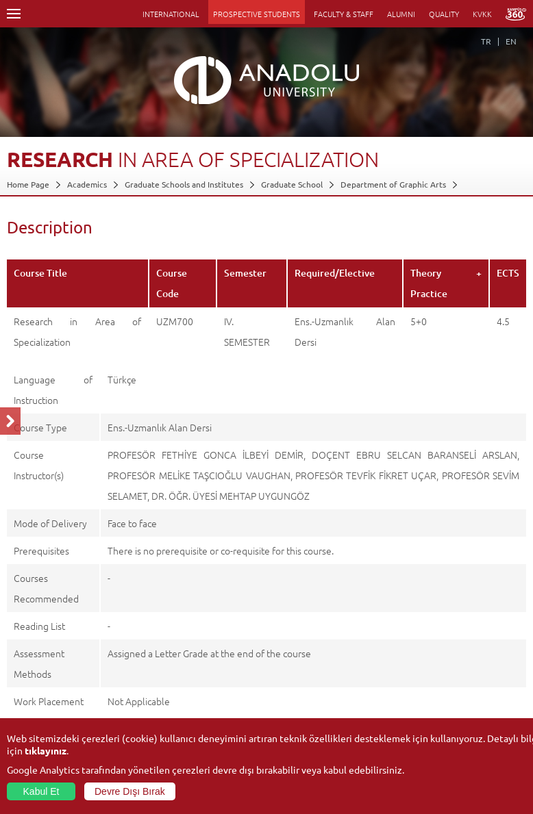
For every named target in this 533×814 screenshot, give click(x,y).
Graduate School (292, 184)
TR (486, 41)
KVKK (482, 13)
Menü (13, 13)
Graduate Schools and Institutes (184, 184)
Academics (87, 184)
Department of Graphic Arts (393, 184)
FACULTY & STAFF (343, 13)
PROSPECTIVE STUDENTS (256, 13)
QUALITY (444, 13)
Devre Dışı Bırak (130, 791)
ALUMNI (401, 13)
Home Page (28, 184)
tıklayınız (45, 750)
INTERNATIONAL (170, 13)
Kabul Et (41, 791)
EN (511, 41)
